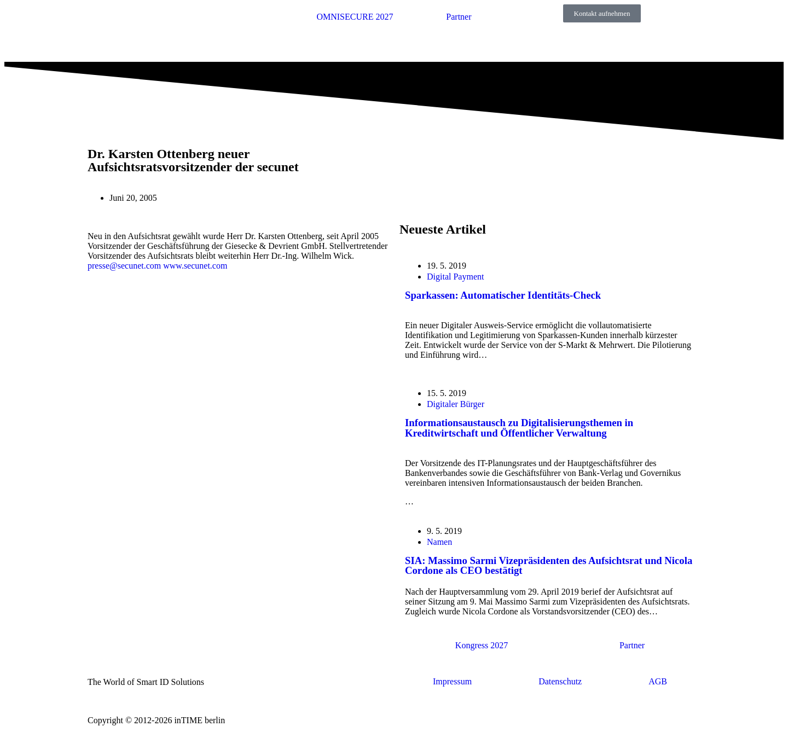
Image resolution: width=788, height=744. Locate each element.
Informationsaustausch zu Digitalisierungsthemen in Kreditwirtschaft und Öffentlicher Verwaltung (519, 428)
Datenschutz (560, 681)
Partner (458, 16)
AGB (657, 681)
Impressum (452, 681)
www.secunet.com (195, 265)
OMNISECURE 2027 (354, 16)
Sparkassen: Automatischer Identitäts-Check (503, 295)
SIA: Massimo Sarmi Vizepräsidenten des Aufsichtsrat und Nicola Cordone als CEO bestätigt (548, 566)
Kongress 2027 (481, 645)
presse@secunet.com (124, 265)
